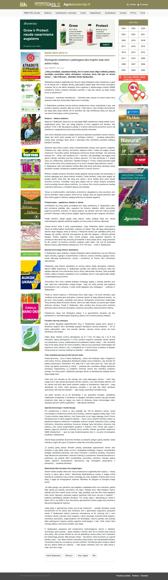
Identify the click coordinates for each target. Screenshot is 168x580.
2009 (143, 58)
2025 (133, 28)
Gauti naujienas (30, 254)
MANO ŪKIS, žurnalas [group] (32, 13)
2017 (124, 46)
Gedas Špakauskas (53, 556)
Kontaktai (144, 576)
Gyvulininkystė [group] (110, 13)
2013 (133, 52)
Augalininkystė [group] (95, 13)
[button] (20, 13)
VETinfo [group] (133, 13)
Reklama (135, 576)
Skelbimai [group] (47, 13)
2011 (124, 58)
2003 (143, 70)
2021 (143, 34)
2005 (124, 70)
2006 (143, 64)
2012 (143, 52)
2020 (124, 40)
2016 (133, 46)
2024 (143, 28)
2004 (133, 70)
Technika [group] (123, 13)
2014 (124, 52)
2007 (133, 64)
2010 (133, 58)
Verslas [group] (83, 13)
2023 (124, 34)
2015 (143, 46)
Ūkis (94, 556)
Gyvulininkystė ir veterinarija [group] (66, 13)
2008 (124, 64)
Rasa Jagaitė (83, 556)
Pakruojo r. (69, 556)
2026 (124, 28)
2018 (143, 40)
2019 (133, 40)
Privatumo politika (123, 576)
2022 (133, 34)
